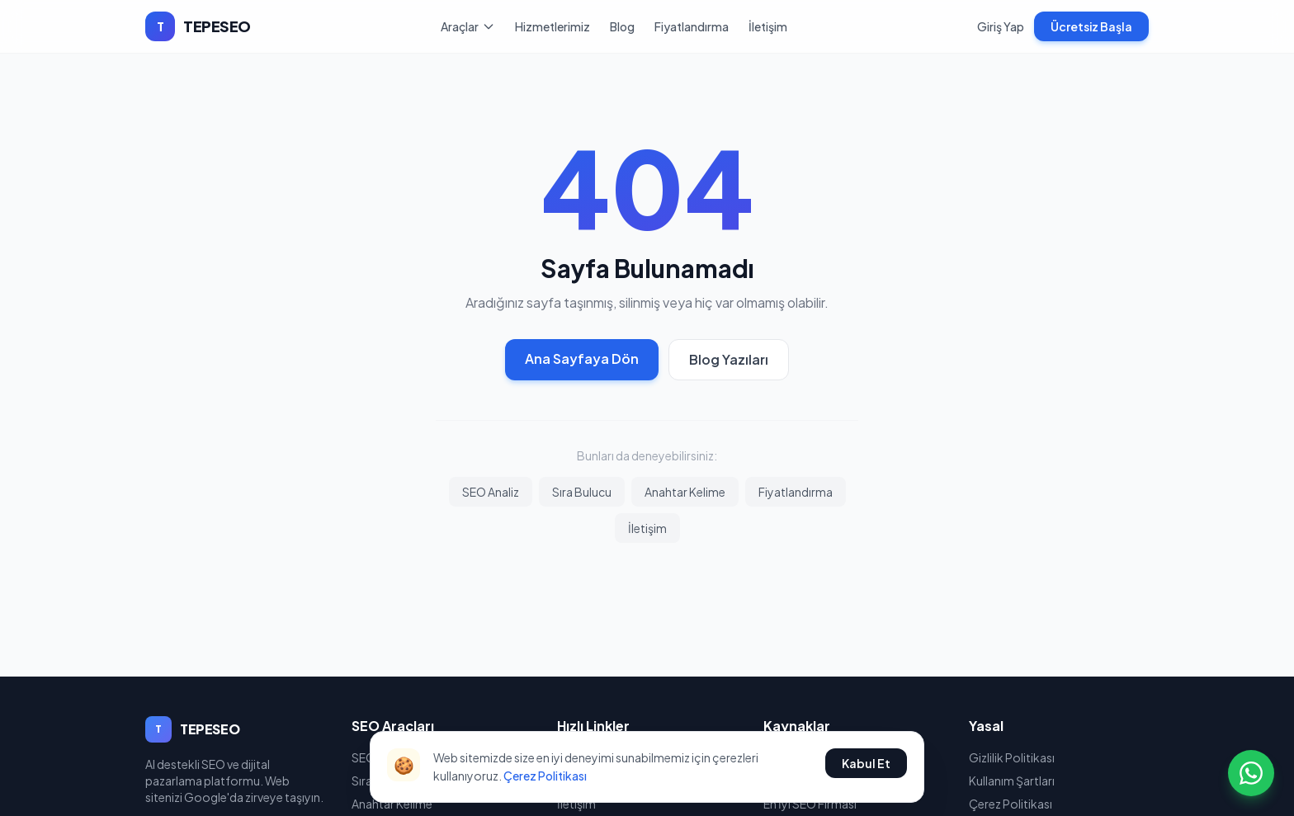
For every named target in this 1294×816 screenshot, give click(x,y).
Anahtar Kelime (685, 491)
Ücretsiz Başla (1091, 26)
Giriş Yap (1000, 26)
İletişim (768, 26)
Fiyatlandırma (691, 26)
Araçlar (468, 26)
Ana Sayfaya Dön (582, 358)
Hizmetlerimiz (552, 26)
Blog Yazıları (728, 359)
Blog (622, 26)
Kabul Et (866, 763)
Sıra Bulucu (582, 491)
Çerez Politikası (545, 775)
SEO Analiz (490, 491)
